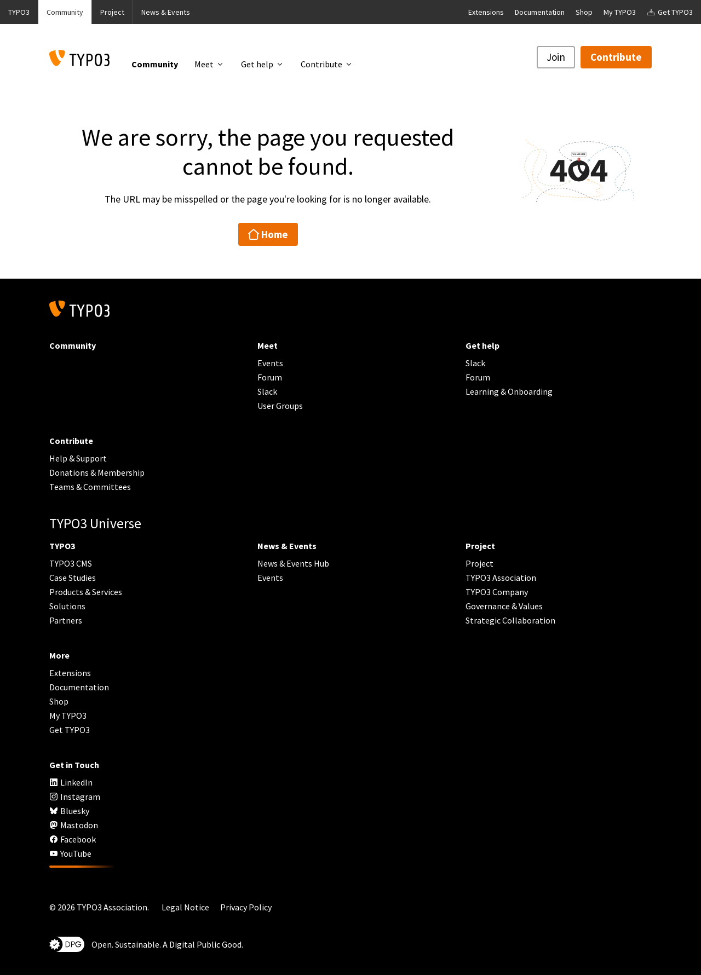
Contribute (616, 57)
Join (556, 57)
